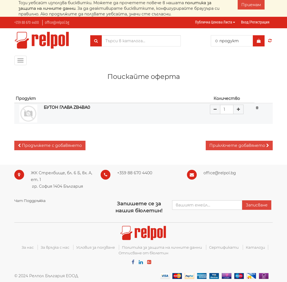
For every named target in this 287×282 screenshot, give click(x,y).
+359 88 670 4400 (26, 22)
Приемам (251, 4)
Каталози (255, 247)
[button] (49, 145)
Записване (257, 205)
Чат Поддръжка (30, 200)
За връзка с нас (55, 247)
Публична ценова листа (215, 22)
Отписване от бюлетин (143, 253)
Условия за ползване (95, 247)
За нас (28, 247)
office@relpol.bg (57, 22)
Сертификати (224, 247)
